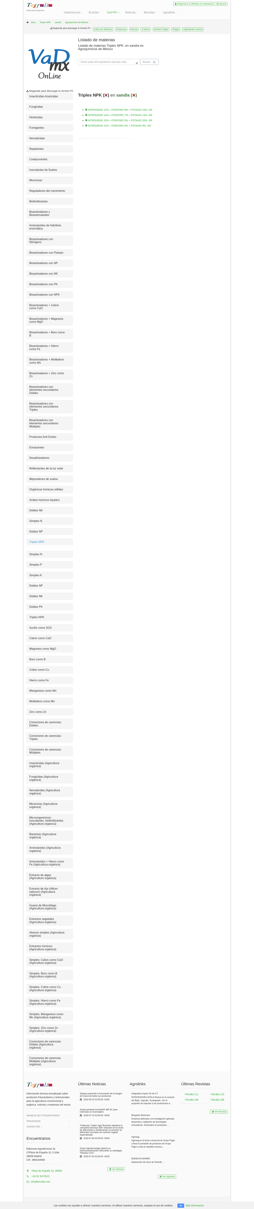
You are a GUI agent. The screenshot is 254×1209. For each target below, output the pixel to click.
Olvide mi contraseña (202, 4)
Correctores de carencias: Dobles (45, 724)
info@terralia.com (38, 1181)
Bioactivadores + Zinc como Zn (46, 375)
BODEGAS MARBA (140, 1158)
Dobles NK (36, 510)
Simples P (35, 564)
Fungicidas (36, 106)
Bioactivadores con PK (43, 284)
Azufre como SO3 (40, 627)
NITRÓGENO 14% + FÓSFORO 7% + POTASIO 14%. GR (118, 115)
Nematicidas (37, 138)
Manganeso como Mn (42, 690)
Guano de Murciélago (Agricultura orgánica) (42, 907)
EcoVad (93, 12)
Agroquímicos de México (76, 22)
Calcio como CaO (40, 638)
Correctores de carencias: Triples (45, 737)
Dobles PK (36, 606)
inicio (33, 22)
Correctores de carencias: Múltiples (45, 751)
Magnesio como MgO (42, 648)
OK (180, 1206)
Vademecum (72, 12)
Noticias (130, 12)
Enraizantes (36, 447)
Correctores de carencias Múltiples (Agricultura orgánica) (45, 1061)
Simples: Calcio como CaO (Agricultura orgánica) (46, 961)
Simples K (35, 575)
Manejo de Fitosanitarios (43, 1115)
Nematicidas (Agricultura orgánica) (44, 792)
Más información (195, 1205)
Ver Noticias (115, 1169)
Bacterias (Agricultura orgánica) (42, 836)
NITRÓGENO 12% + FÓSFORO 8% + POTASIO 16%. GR (118, 109)
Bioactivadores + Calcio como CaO (44, 307)
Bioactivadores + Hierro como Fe (44, 347)
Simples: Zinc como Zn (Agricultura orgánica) (43, 1029)
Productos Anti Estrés (42, 436)
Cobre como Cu (39, 669)
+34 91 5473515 (38, 1176)
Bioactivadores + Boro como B (47, 334)
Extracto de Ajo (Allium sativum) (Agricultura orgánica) (43, 891)
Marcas (134, 29)
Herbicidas (36, 117)
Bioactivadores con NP (43, 263)
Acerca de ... (35, 1126)
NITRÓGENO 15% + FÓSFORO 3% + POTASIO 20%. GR (118, 120)
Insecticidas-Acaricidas (43, 96)
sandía (58, 22)
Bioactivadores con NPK (44, 294)
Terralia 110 (217, 1094)
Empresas (121, 29)
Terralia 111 (191, 1094)
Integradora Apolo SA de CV (144, 1093)
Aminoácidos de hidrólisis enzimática (45, 227)
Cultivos (145, 29)
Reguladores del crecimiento (47, 190)
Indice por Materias (103, 29)
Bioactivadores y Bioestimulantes (39, 213)
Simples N (35, 520)
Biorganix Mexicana (140, 1115)
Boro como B (37, 659)
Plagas (176, 29)
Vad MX (112, 12)
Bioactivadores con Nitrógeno (41, 241)
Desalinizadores (39, 457)
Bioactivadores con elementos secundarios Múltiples (43, 423)
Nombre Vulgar (161, 29)
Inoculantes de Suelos (43, 169)
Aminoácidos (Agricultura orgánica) (45, 849)
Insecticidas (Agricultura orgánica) (44, 765)
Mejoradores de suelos (43, 479)
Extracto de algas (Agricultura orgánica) (42, 877)
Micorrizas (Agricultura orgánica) (43, 805)
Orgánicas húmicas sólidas (46, 489)
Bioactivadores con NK (43, 273)
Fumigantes (36, 127)
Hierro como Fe (39, 680)
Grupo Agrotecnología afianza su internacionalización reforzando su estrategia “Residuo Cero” (101, 1150)
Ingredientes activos (192, 29)
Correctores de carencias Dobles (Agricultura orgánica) (45, 1044)
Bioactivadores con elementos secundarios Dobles (43, 389)
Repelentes (36, 148)
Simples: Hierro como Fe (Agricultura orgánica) (44, 1002)
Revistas (149, 12)
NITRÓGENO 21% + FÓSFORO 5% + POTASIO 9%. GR (118, 125)
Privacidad (34, 1121)
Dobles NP (36, 531)
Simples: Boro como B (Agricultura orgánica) (43, 975)
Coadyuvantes (38, 159)
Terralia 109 (191, 1099)
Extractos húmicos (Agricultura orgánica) (42, 948)
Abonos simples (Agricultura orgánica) (46, 934)
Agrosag (135, 1137)
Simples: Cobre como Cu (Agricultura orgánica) (45, 988)
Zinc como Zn (37, 711)
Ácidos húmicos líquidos (44, 499)
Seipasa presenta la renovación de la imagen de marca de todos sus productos (101, 1094)
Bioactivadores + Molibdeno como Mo (46, 361)
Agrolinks (169, 12)
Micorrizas (35, 180)
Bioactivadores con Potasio (46, 252)
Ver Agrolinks (167, 1176)
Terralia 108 (217, 1099)
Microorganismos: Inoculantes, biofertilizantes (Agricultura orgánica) (46, 820)
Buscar (149, 62)
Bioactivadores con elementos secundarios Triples (43, 406)
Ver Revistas (218, 1111)
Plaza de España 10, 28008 (44, 1170)
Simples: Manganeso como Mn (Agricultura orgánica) (46, 1016)
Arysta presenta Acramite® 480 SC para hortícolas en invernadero (99, 1110)
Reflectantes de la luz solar (46, 468)
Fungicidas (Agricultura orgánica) (43, 778)
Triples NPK (45, 22)
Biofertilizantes (38, 201)
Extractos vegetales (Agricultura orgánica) (42, 920)
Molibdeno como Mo (42, 701)
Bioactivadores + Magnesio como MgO (46, 320)
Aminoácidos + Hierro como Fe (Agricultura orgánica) (46, 863)
